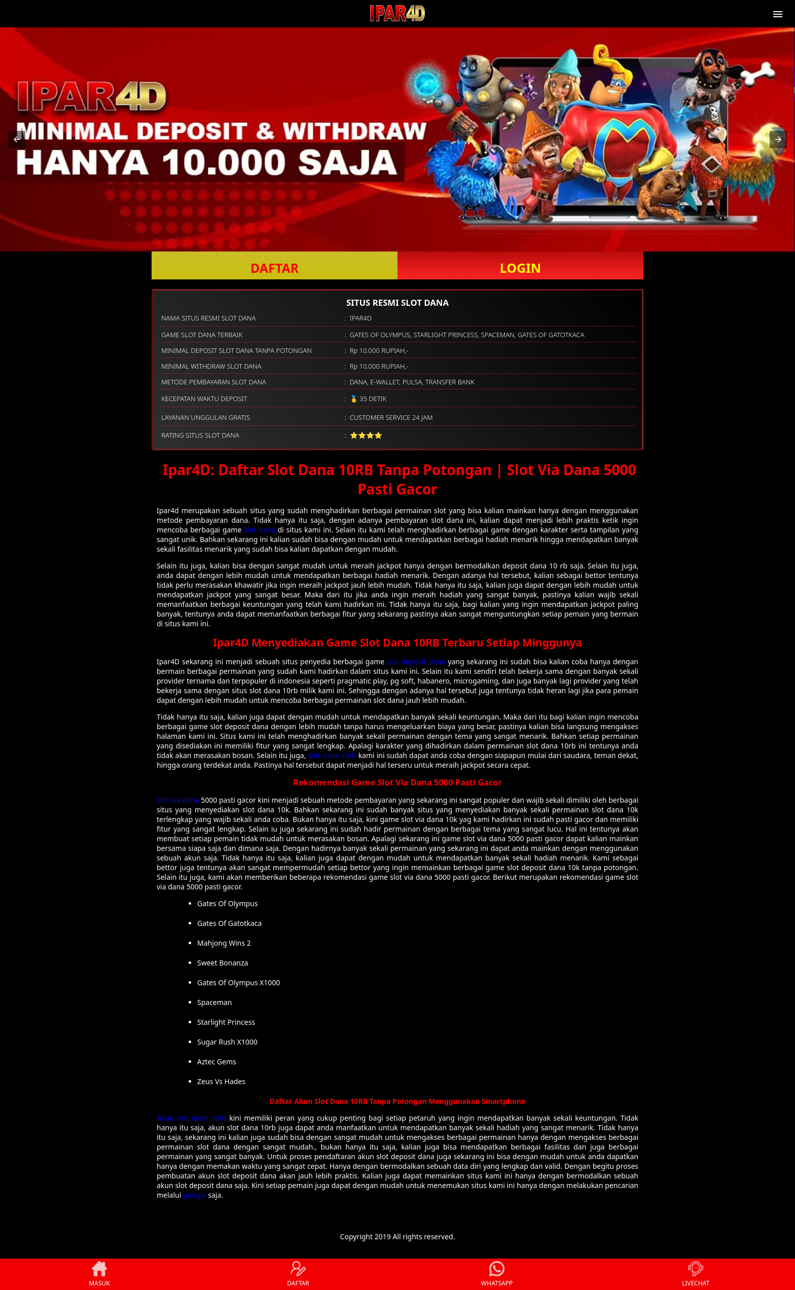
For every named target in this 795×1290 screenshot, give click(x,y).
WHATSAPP (497, 1274)
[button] (16, 139)
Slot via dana (178, 800)
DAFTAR (274, 267)
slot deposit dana (416, 661)
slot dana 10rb (332, 755)
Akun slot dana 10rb (192, 1118)
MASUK (99, 1274)
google (194, 1195)
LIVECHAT (695, 1274)
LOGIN (520, 267)
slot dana (259, 529)
